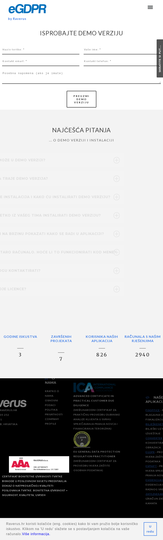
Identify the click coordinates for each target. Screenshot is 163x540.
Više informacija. (36, 534)
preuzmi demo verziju (81, 99)
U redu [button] (150, 529)
